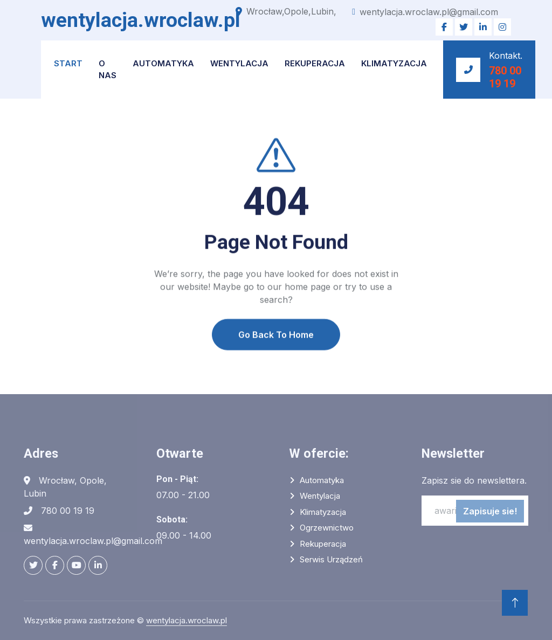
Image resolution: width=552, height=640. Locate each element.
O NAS (107, 69)
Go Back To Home (276, 352)
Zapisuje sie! (490, 511)
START (68, 63)
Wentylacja (239, 63)
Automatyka (163, 63)
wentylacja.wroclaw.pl (186, 620)
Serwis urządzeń (331, 559)
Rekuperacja (315, 63)
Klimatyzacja (394, 63)
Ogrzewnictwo (327, 527)
